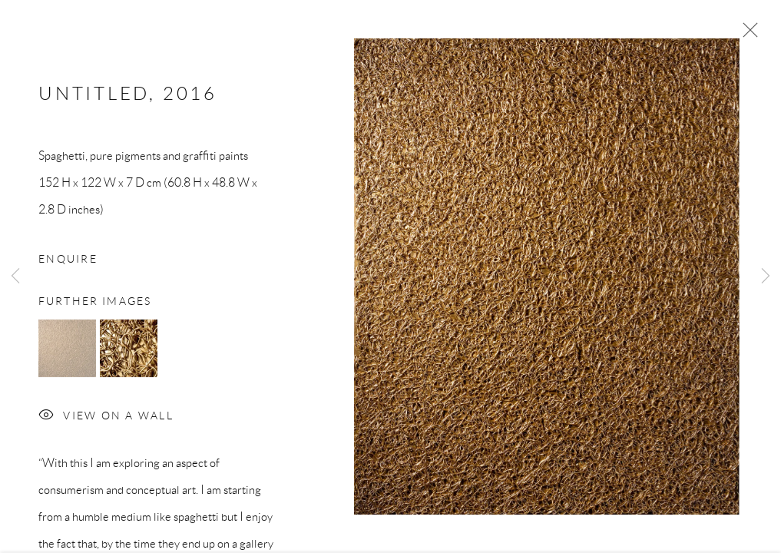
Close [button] (746, 34)
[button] (67, 350)
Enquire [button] (68, 261)
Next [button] (765, 276)
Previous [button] (15, 276)
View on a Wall (106, 419)
